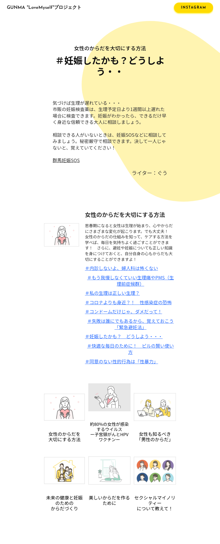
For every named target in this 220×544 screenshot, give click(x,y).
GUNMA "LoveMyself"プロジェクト (44, 7)
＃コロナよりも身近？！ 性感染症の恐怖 (128, 302)
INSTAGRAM (193, 7)
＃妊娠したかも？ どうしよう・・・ (124, 336)
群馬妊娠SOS (66, 160)
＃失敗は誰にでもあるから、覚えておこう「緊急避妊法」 (130, 324)
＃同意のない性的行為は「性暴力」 (121, 361)
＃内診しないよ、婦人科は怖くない (121, 268)
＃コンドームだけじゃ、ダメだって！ (123, 311)
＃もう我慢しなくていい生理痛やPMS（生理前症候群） (130, 280)
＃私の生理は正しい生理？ (112, 293)
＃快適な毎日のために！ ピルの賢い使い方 (130, 348)
